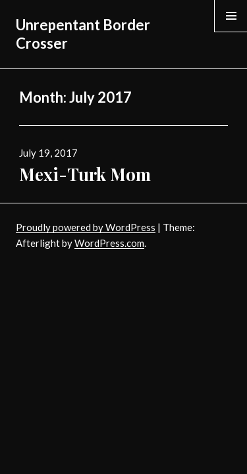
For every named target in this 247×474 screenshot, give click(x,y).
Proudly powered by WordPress (85, 227)
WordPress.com (109, 243)
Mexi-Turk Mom (85, 174)
